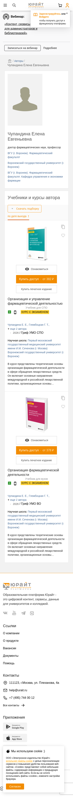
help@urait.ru (18, 690)
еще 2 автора (18, 328)
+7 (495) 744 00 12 (22, 697)
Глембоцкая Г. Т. (39, 324)
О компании (11, 633)
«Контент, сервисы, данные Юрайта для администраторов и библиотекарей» (29, 28)
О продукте (11, 640)
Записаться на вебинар (22, 47)
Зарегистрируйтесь (50, 14)
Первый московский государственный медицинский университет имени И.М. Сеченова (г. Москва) (34, 344)
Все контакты (14, 705)
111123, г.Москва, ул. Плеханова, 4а (34, 682)
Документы (10, 655)
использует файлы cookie (19, 761)
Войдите (44, 17)
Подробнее (50, 47)
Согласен (15, 786)
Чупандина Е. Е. (17, 324)
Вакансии (9, 648)
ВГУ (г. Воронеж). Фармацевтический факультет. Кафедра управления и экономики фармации (35, 176)
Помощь (9, 663)
